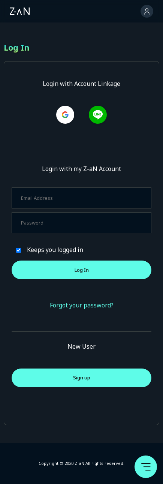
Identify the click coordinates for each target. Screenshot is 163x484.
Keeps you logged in (55, 250)
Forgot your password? (82, 305)
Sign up (81, 377)
